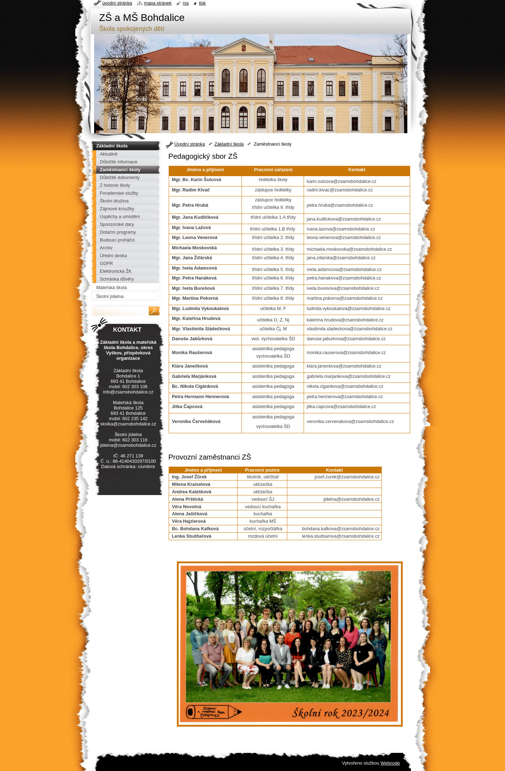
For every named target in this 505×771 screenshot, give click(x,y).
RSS (186, 3)
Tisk (202, 3)
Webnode (390, 763)
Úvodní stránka (189, 144)
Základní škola (229, 144)
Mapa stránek (158, 3)
